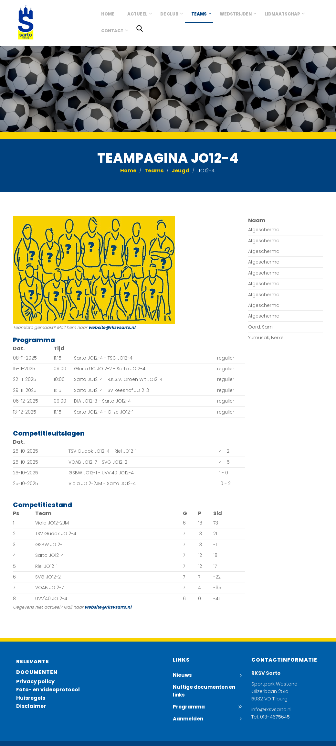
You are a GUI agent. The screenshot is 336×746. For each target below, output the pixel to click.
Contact (112, 31)
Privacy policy (35, 681)
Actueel (137, 14)
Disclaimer (31, 706)
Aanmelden (188, 718)
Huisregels (30, 698)
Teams (199, 14)
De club (169, 14)
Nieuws (182, 675)
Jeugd (180, 170)
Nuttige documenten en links (204, 691)
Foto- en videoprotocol (48, 689)
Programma (189, 706)
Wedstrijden (236, 14)
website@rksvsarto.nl (112, 327)
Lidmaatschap (282, 14)
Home (107, 14)
